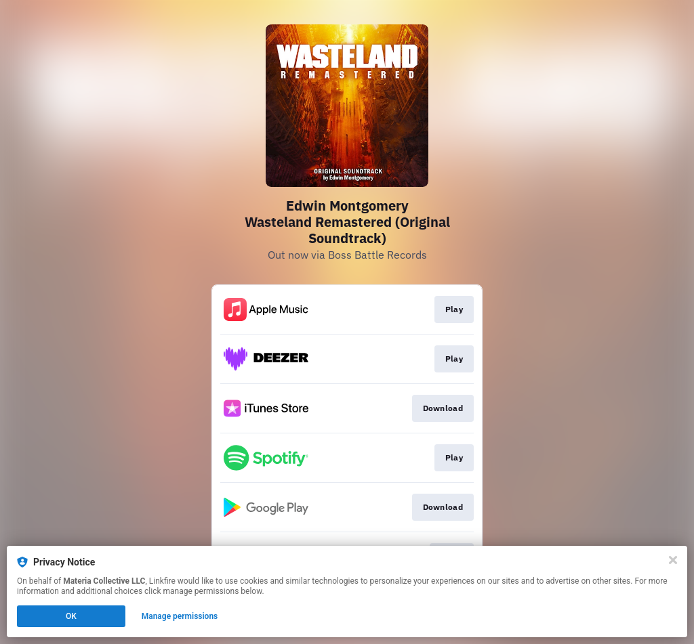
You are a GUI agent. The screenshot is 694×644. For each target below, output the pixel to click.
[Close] (673, 560)
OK (71, 616)
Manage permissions (180, 616)
